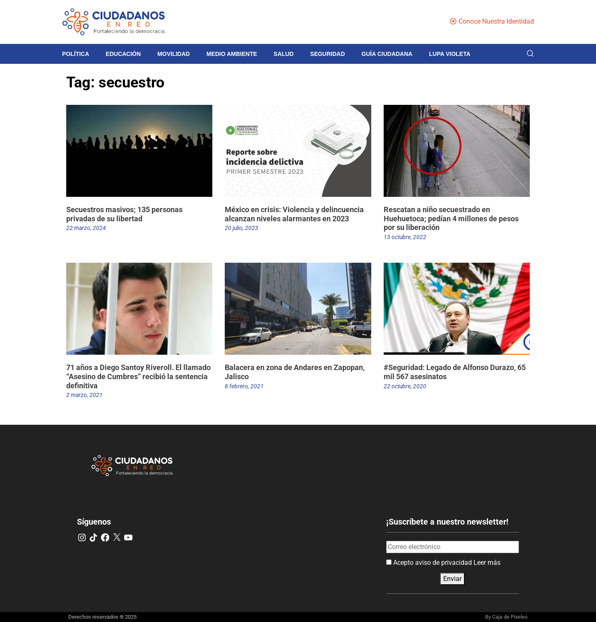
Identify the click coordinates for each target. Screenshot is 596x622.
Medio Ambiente (232, 54)
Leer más (486, 562)
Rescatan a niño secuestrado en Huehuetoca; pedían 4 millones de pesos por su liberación (451, 218)
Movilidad (173, 54)
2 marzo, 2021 (84, 395)
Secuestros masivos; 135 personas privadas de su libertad (124, 214)
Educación (123, 54)
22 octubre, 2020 (405, 386)
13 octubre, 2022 (405, 237)
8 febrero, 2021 (244, 386)
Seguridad (327, 54)
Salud (283, 54)
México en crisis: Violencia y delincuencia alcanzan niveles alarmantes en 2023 (294, 214)
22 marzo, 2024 (86, 228)
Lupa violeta (449, 54)
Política (75, 54)
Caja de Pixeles (510, 617)
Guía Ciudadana (386, 54)
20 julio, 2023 (241, 228)
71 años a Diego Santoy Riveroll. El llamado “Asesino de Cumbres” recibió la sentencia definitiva (138, 376)
